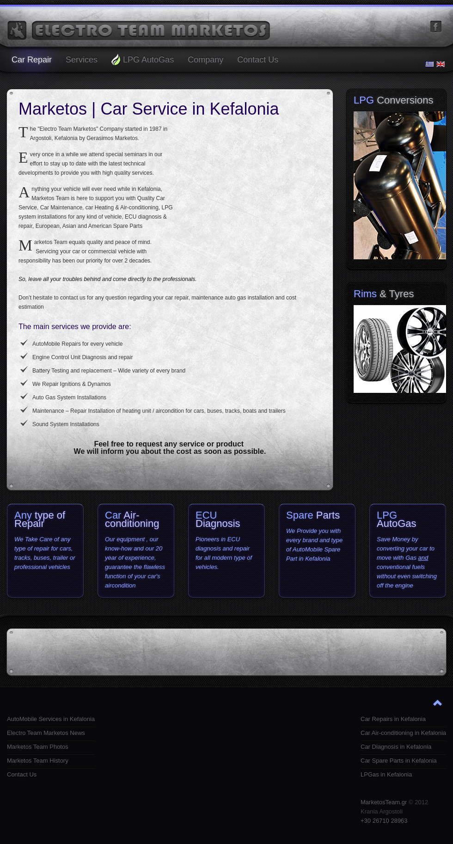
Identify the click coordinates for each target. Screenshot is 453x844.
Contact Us (22, 774)
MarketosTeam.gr (384, 802)
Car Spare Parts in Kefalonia (399, 760)
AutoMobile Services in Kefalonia (51, 719)
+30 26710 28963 (384, 820)
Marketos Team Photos (37, 746)
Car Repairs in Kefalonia (393, 719)
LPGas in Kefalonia (386, 774)
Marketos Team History (37, 760)
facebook (435, 27)
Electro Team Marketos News (46, 732)
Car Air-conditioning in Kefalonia (403, 732)
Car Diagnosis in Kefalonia (396, 746)
